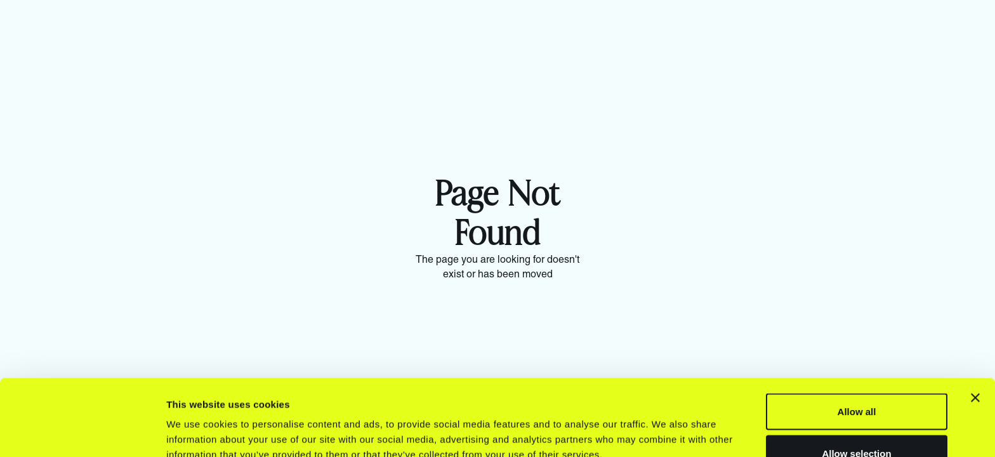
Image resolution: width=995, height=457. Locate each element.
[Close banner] (975, 326)
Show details (665, 424)
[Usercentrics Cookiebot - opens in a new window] (82, 432)
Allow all (857, 339)
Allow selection (856, 381)
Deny (857, 423)
